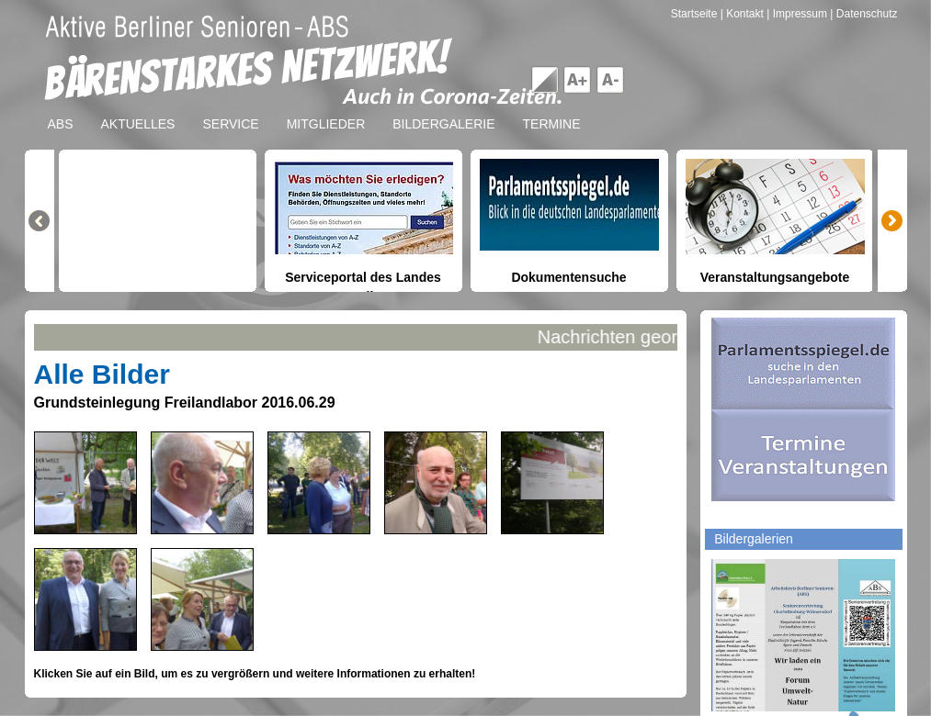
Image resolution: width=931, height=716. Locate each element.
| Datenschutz (863, 13)
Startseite (696, 13)
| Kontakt (743, 13)
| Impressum (796, 13)
